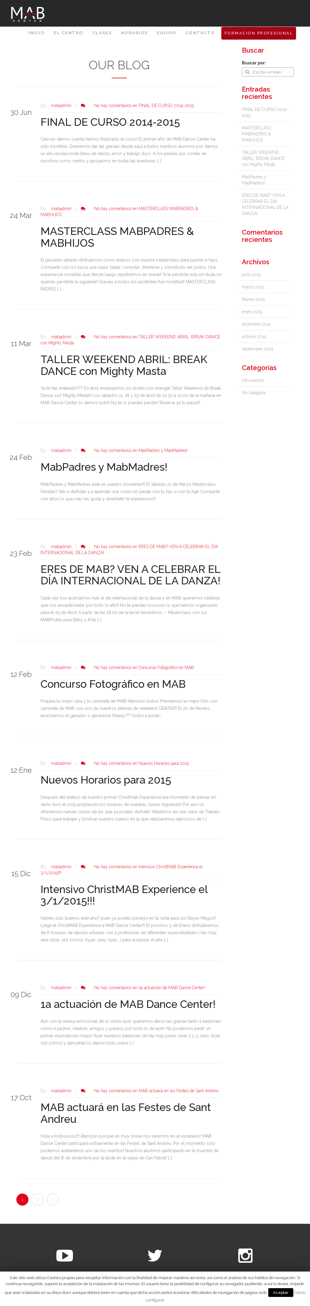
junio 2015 (251, 274)
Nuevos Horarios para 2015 (106, 780)
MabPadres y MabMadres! (104, 467)
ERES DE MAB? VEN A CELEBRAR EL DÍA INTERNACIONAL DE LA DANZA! (130, 575)
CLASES (102, 33)
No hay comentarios (144, 105)
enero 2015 (252, 311)
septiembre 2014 (257, 348)
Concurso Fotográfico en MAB (113, 684)
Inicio (36, 33)
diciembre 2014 (256, 324)
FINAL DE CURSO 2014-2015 (110, 122)
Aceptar (281, 1292)
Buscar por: (254, 62)
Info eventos (253, 380)
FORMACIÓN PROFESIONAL (259, 33)
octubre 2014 (254, 336)
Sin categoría (253, 392)
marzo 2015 (253, 286)
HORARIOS (134, 33)
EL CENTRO (69, 33)
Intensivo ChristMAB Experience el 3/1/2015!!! (124, 895)
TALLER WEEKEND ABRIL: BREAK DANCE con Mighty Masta (124, 365)
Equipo (166, 33)
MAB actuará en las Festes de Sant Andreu (126, 1113)
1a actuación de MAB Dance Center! (128, 1004)
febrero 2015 (253, 299)
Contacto (200, 33)
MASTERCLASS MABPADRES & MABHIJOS (117, 237)
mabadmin (61, 105)
